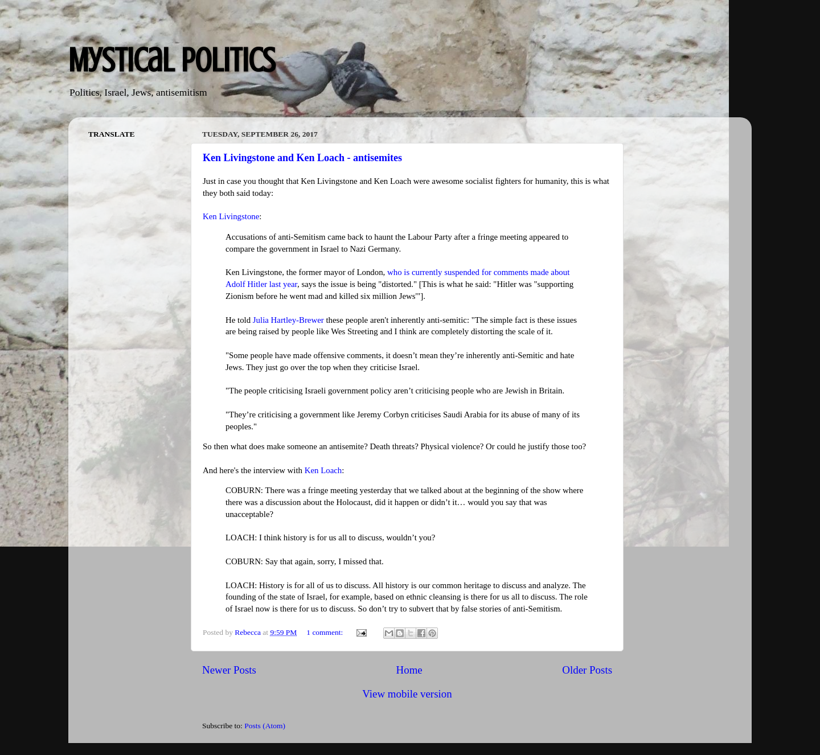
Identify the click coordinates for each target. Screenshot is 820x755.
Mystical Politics (171, 60)
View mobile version (407, 694)
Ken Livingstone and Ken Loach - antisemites (302, 157)
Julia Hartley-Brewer (288, 320)
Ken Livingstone (231, 216)
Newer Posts (229, 670)
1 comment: (325, 632)
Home (409, 670)
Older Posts (587, 670)
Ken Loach (323, 470)
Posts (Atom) (264, 725)
